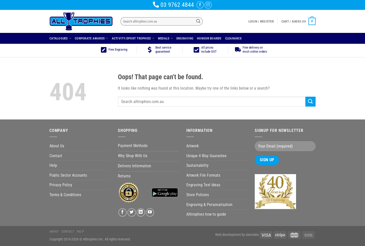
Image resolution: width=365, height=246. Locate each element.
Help (53, 165)
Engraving (184, 38)
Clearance (233, 38)
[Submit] (198, 21)
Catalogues (60, 38)
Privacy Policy (60, 184)
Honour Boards (209, 38)
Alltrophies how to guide (206, 214)
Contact (55, 155)
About (54, 231)
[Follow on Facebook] (200, 5)
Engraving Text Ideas (203, 184)
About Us (56, 146)
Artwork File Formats (203, 175)
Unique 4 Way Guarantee (206, 155)
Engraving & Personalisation (209, 204)
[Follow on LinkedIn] (141, 212)
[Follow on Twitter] (131, 212)
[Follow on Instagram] (208, 5)
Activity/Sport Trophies (133, 38)
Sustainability (197, 165)
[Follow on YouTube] (150, 212)
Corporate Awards (91, 38)
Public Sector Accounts (68, 175)
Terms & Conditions (65, 194)
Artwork (192, 146)
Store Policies (197, 194)
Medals (165, 38)
